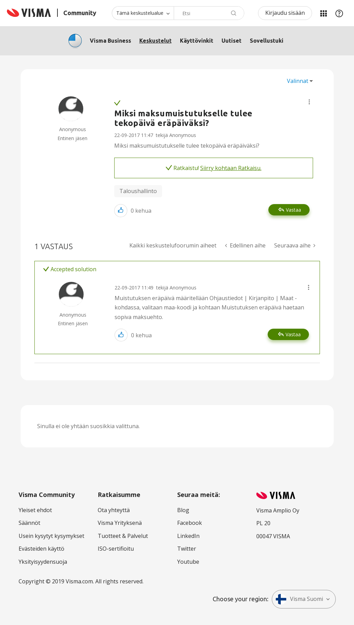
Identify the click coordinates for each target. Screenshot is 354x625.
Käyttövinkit (196, 41)
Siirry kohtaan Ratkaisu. (230, 168)
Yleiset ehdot (35, 510)
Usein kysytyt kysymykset (51, 536)
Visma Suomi (299, 599)
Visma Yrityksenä (120, 523)
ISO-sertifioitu (116, 548)
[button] (309, 101)
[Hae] (209, 13)
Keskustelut (155, 41)
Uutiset (232, 41)
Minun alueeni (323, 13)
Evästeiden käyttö (41, 548)
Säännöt (29, 523)
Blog (183, 510)
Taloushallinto (138, 191)
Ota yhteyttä (114, 510)
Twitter (186, 548)
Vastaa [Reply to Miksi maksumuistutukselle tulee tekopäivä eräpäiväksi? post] (293, 209)
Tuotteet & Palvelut (123, 536)
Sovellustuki (266, 41)
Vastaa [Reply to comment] (293, 334)
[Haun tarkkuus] (143, 13)
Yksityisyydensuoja (43, 561)
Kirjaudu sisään (285, 13)
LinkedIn (188, 536)
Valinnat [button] (297, 81)
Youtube (188, 561)
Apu (339, 13)
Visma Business (110, 41)
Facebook (189, 523)
